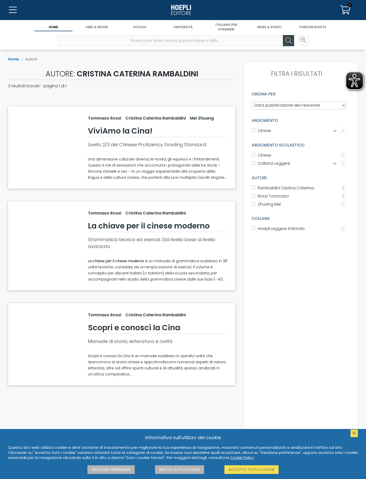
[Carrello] (345, 10)
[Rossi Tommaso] (299, 196)
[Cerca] (287, 40)
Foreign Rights (312, 27)
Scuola (139, 27)
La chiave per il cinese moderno (149, 226)
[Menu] (12, 10)
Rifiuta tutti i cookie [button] (179, 469)
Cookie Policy (242, 457)
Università (183, 27)
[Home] (183, 10)
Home (53, 27)
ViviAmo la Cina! (120, 131)
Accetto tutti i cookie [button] (251, 469)
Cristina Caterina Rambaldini (155, 118)
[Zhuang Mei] (299, 204)
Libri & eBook (96, 27)
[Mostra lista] (335, 131)
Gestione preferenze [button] (111, 469)
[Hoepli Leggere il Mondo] (299, 229)
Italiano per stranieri (226, 27)
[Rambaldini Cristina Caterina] (299, 188)
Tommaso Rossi (104, 118)
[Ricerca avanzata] (302, 40)
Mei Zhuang (202, 118)
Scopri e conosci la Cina (134, 327)
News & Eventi (269, 27)
